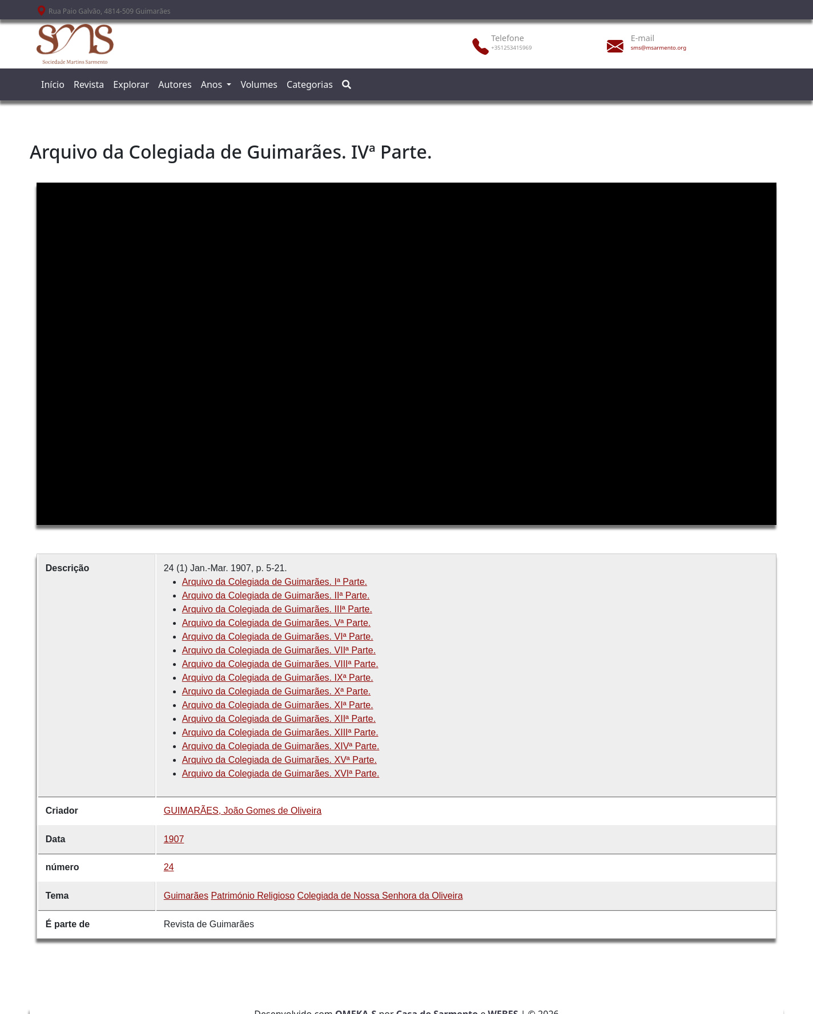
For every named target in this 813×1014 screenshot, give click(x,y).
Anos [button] (213, 84)
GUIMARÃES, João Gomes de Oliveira (243, 810)
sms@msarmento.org (658, 47)
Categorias (310, 84)
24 (169, 867)
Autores (175, 84)
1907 (174, 839)
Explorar (131, 84)
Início (53, 84)
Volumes (258, 84)
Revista (89, 84)
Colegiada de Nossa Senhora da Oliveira (380, 895)
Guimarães (186, 895)
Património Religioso (253, 895)
